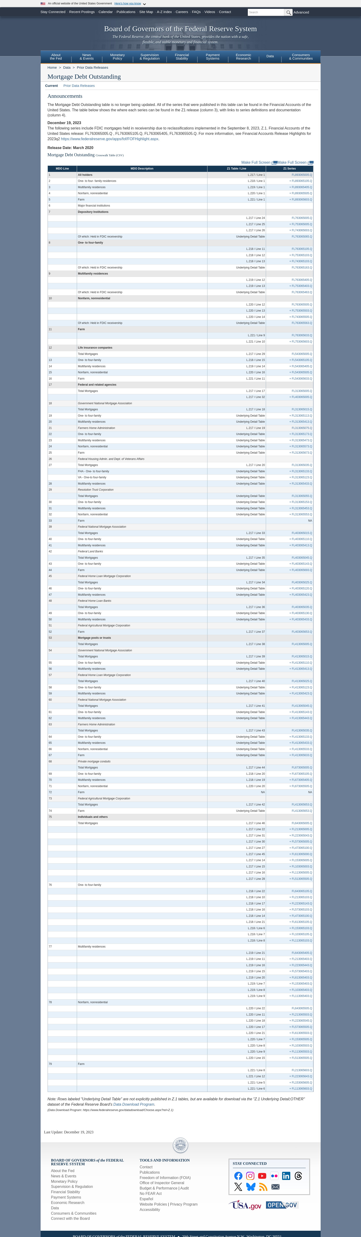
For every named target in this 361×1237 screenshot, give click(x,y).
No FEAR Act (151, 1194)
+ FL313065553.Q (300, 514)
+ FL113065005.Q (300, 872)
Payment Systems (66, 1197)
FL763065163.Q (302, 267)
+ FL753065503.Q (300, 310)
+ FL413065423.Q (300, 693)
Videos (209, 12)
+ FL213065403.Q (300, 959)
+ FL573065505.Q (300, 1027)
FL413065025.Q (302, 681)
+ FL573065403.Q (300, 971)
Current (51, 86)
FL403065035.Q (302, 607)
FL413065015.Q (302, 656)
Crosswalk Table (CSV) (110, 155)
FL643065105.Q (302, 891)
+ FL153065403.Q (300, 983)
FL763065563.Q (302, 323)
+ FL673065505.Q (300, 786)
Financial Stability (65, 1192)
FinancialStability (182, 56)
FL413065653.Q (302, 804)
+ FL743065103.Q (300, 261)
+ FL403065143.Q (300, 563)
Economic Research (67, 1203)
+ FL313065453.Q (300, 508)
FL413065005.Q (302, 644)
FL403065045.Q (302, 557)
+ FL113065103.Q (300, 940)
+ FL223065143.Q (300, 903)
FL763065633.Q (302, 335)
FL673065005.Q (302, 767)
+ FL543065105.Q (300, 360)
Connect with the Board (70, 1218)
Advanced (301, 12)
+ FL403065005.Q (300, 397)
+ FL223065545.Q (300, 1020)
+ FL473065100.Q (300, 848)
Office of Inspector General (162, 1183)
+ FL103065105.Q (300, 934)
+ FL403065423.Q (300, 594)
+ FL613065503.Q (300, 1033)
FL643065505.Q (302, 1008)
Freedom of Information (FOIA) (165, 1178)
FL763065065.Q (302, 236)
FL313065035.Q (302, 465)
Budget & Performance (159, 1188)
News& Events (87, 56)
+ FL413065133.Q (300, 736)
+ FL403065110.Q (300, 539)
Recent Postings (82, 12)
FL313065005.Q (302, 391)
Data (270, 56)
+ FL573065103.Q (300, 909)
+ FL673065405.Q (300, 780)
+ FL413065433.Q (300, 742)
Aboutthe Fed (56, 56)
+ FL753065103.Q (300, 255)
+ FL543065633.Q (300, 378)
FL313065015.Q (302, 409)
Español (146, 1199)
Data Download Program (133, 1104)
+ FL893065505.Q (300, 193)
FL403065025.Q (302, 582)
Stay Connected (53, 12)
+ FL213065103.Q (300, 897)
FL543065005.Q (302, 354)
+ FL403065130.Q (300, 613)
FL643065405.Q (302, 953)
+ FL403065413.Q (300, 545)
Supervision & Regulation (72, 1187)
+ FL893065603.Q (300, 199)
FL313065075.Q (302, 428)
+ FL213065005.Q (300, 829)
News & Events (63, 1176)
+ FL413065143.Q (300, 712)
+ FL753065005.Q (300, 224)
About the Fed (63, 1171)
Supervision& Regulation (150, 56)
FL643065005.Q (302, 823)
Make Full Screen (295, 163)
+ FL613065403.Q (300, 977)
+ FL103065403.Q (300, 990)
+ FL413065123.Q (300, 687)
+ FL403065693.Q (300, 570)
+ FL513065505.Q (300, 878)
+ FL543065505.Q (300, 372)
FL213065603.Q (302, 1070)
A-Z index (164, 12)
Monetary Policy (64, 1181)
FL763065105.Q (302, 249)
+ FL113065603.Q (300, 1088)
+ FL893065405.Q (300, 187)
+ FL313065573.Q (300, 446)
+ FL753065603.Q (300, 341)
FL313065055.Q (302, 496)
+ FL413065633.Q (300, 755)
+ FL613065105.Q (300, 922)
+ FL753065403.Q (300, 286)
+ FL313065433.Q (300, 483)
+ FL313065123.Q (300, 477)
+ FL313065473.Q (300, 440)
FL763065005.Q (302, 218)
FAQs (196, 12)
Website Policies (153, 1204)
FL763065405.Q (302, 280)
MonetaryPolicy (117, 56)
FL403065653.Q (302, 631)
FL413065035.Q (302, 730)
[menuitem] (56, 57)
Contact (225, 12)
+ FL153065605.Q (300, 1082)
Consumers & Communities (301, 56)
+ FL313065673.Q (300, 452)
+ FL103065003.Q (300, 866)
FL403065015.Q (302, 533)
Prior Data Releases (92, 67)
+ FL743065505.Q (300, 317)
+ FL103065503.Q (300, 1045)
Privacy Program (184, 1204)
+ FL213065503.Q (300, 1014)
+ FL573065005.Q (300, 841)
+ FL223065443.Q (300, 965)
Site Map (146, 12)
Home (52, 67)
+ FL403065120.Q (300, 588)
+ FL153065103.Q (300, 928)
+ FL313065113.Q (300, 415)
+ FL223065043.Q (300, 835)
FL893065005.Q (302, 175)
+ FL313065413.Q (300, 421)
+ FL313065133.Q (300, 471)
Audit (184, 1188)
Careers (182, 12)
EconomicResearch (243, 56)
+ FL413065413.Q (300, 668)
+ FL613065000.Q (300, 854)
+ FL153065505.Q (300, 1039)
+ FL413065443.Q (300, 718)
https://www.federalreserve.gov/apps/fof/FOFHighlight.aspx (109, 139)
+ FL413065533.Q (300, 749)
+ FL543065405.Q (300, 366)
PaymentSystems (213, 56)
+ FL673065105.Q (300, 773)
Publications (125, 12)
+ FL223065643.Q (300, 1076)
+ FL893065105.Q (300, 181)
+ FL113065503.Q (300, 1051)
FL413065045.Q (302, 705)
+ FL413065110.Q (300, 662)
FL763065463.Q (302, 292)
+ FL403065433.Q (300, 619)
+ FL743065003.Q (300, 230)
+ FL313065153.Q (300, 502)
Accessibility (150, 1210)
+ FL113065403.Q (300, 996)
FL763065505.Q (302, 304)
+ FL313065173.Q (300, 434)
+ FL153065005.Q (300, 860)
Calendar (105, 12)
